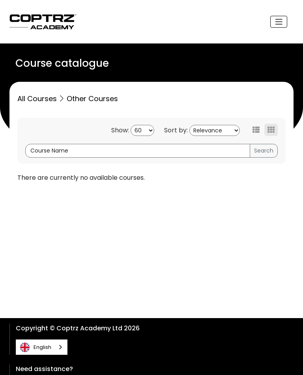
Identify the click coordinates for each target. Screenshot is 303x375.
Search (263, 151)
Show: (120, 130)
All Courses (37, 99)
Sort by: (176, 130)
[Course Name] (137, 151)
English (35, 347)
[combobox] (41, 347)
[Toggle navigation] (279, 22)
